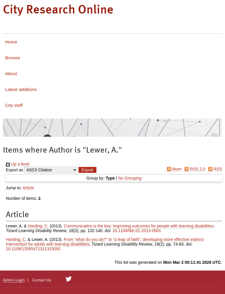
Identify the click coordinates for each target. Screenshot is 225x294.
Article (28, 187)
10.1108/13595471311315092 (33, 248)
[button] (87, 170)
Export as (14, 170)
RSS (214, 169)
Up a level (17, 164)
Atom (173, 169)
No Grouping (130, 178)
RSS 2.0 (194, 169)
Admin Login (14, 280)
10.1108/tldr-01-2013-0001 (136, 230)
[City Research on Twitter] (68, 279)
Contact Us (41, 280)
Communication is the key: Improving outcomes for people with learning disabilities (139, 226)
